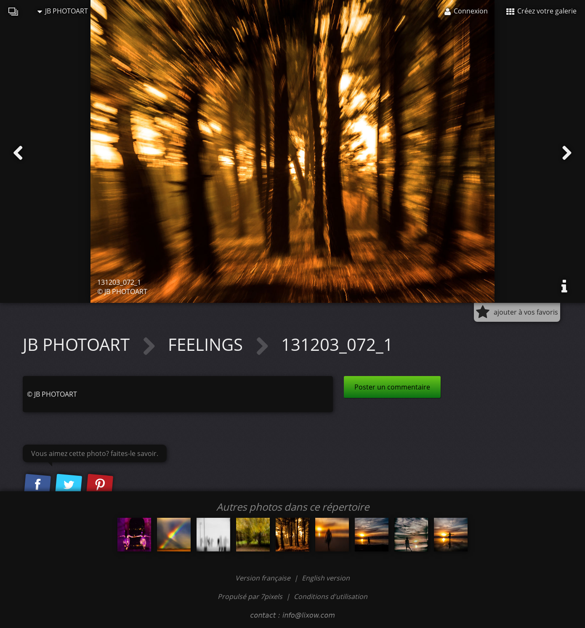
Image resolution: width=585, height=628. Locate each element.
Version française (263, 578)
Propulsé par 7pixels (250, 596)
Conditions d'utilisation (330, 596)
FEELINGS (207, 344)
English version (326, 578)
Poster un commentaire (392, 387)
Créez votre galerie (541, 11)
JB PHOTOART (62, 11)
